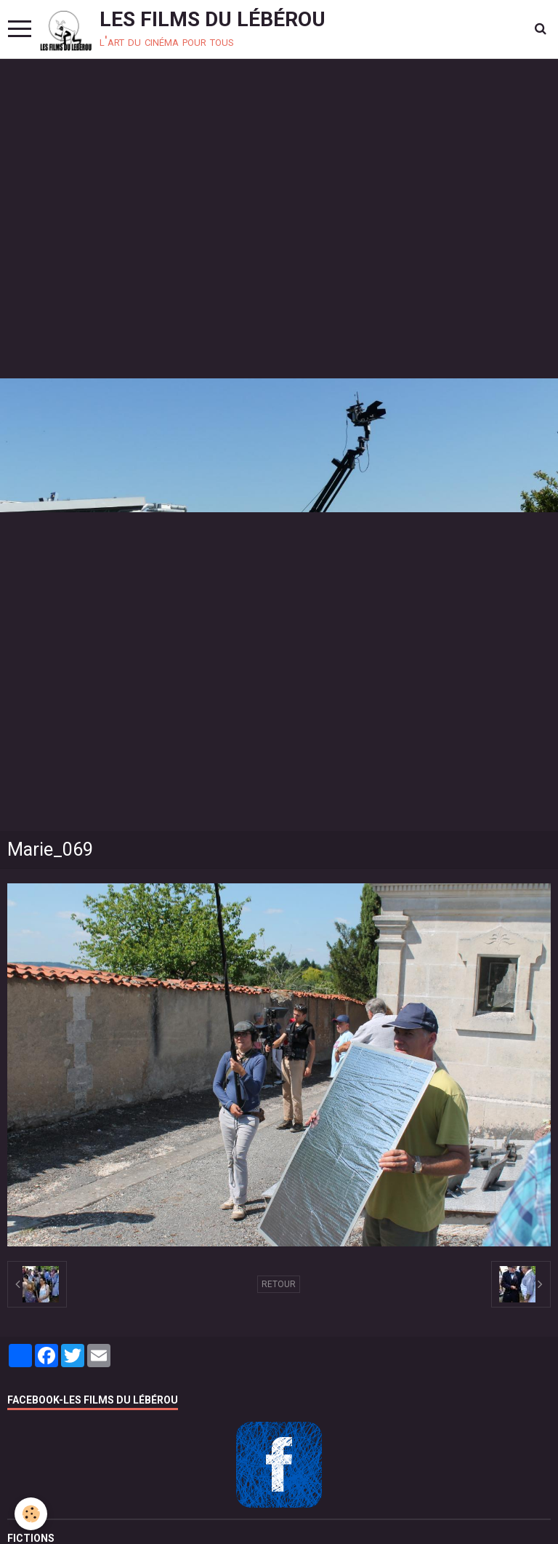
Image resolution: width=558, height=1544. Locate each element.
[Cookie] (31, 1513)
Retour (279, 1284)
